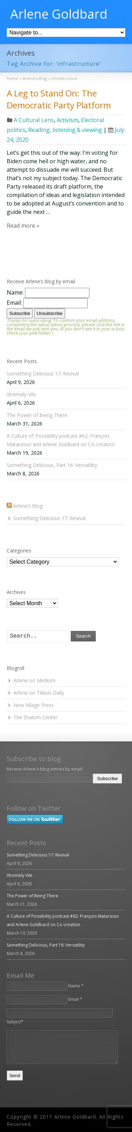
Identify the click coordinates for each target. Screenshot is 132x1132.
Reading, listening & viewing (65, 130)
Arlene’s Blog (28, 505)
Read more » (23, 225)
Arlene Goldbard (58, 14)
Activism (67, 120)
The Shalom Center (35, 717)
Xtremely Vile (21, 394)
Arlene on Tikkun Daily (38, 692)
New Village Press (33, 705)
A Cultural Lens (34, 120)
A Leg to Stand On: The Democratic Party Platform (59, 99)
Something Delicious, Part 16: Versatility (52, 465)
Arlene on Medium (34, 680)
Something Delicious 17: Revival (43, 373)
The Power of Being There (37, 415)
